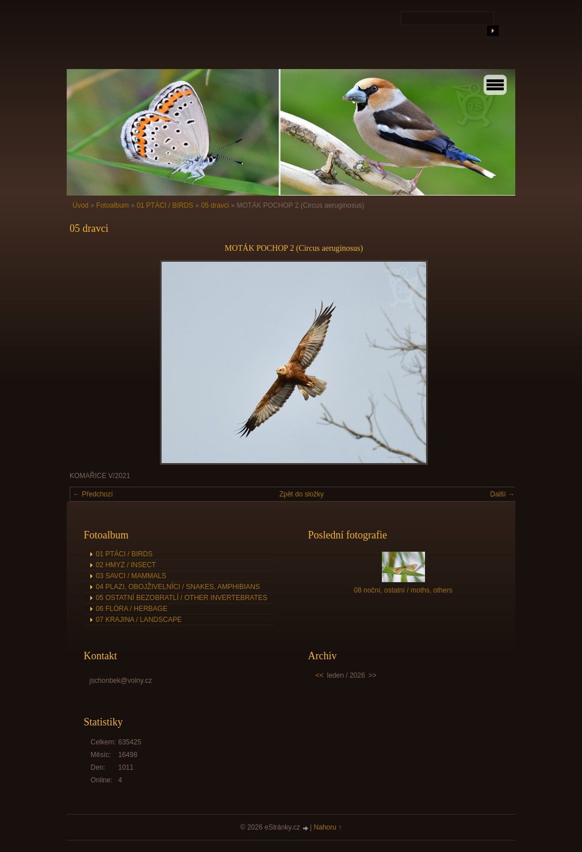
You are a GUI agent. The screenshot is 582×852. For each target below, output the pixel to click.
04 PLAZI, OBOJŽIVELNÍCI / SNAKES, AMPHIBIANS (178, 587)
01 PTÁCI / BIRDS (164, 205)
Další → (502, 494)
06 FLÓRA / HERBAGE (132, 609)
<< (320, 675)
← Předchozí (93, 494)
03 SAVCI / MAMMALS (131, 576)
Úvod (80, 205)
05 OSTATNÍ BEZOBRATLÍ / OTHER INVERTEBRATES (181, 598)
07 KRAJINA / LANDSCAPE (139, 620)
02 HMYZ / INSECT (126, 565)
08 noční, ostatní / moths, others (403, 590)
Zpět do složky (301, 494)
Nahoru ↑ (328, 827)
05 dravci (215, 205)
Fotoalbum (112, 205)
